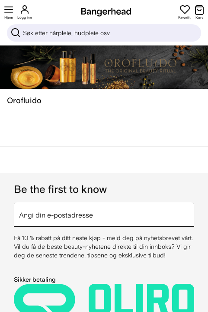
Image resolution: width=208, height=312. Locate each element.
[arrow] (190, 209)
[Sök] (104, 33)
